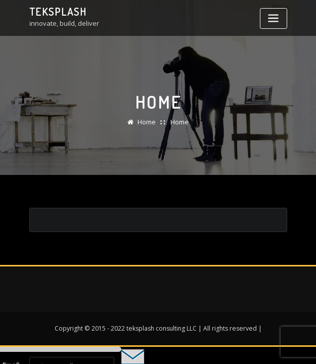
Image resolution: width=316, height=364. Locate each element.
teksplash (58, 11)
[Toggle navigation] (273, 18)
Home (147, 121)
